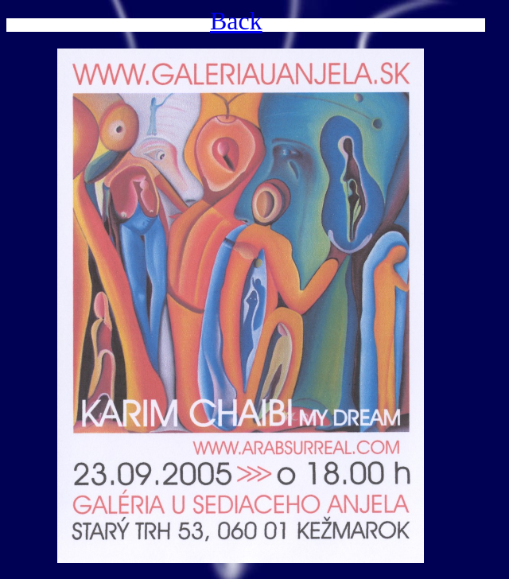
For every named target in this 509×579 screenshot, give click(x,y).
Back (236, 20)
